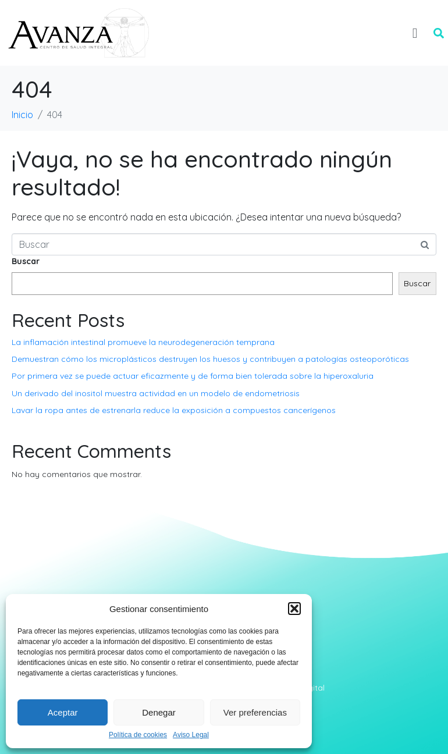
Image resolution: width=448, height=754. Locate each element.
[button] (294, 608)
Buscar (26, 261)
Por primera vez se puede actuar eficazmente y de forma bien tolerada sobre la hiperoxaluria (193, 376)
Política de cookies (138, 735)
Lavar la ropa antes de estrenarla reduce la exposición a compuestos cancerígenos (174, 410)
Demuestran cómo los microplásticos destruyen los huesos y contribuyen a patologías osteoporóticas (210, 359)
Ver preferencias (255, 712)
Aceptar (63, 712)
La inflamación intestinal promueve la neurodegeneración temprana (143, 342)
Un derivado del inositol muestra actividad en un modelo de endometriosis (156, 393)
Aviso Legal (191, 735)
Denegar (159, 712)
